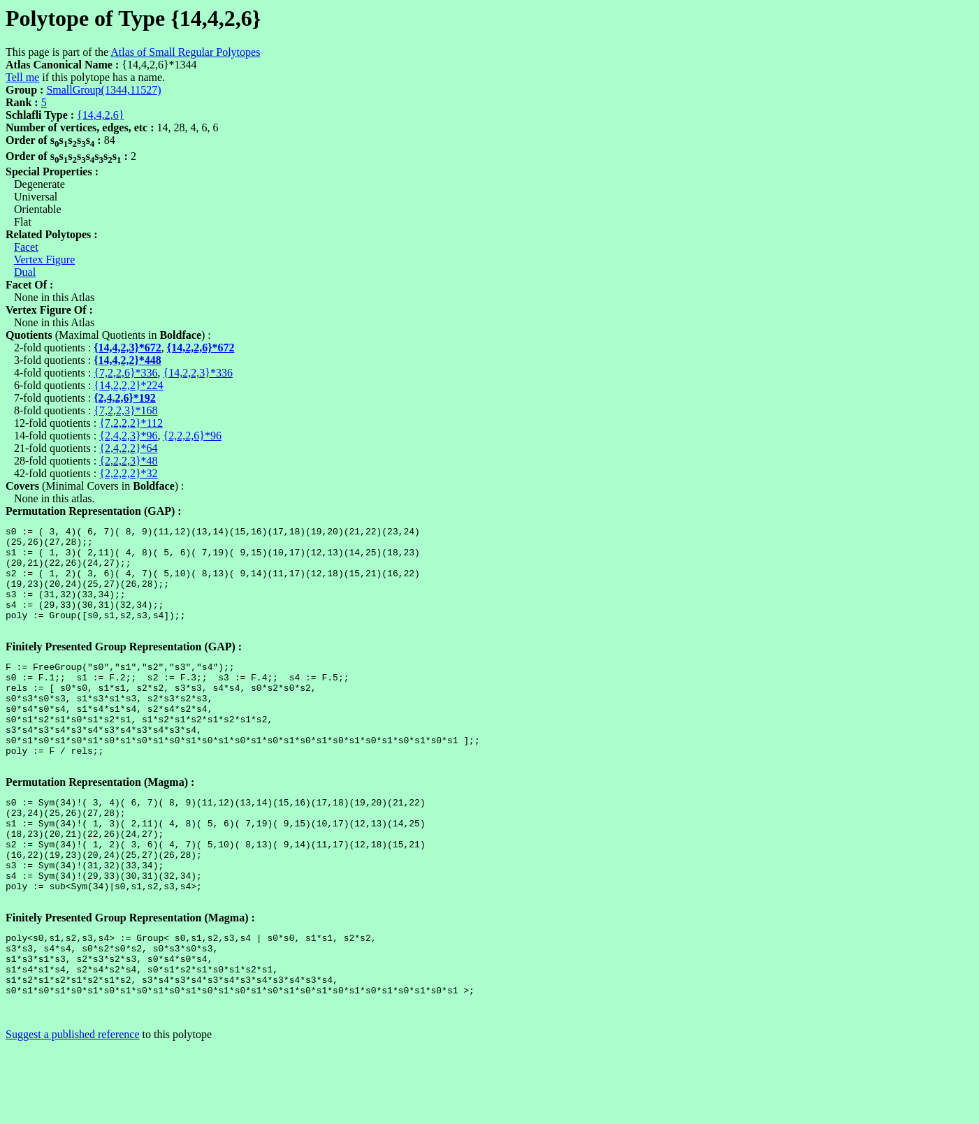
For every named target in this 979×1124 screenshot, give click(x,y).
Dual (25, 272)
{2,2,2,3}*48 (128, 461)
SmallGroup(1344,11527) (103, 90)
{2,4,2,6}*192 (125, 398)
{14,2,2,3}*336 (198, 373)
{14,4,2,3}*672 (127, 347)
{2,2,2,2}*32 (128, 473)
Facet (26, 247)
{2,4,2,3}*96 (128, 435)
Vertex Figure (44, 259)
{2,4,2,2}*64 (128, 448)
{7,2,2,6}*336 (125, 373)
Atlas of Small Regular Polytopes (185, 52)
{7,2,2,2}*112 (131, 423)
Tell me (22, 77)
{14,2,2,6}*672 (201, 347)
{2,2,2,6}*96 (193, 435)
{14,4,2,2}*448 (127, 360)
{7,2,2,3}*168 (125, 410)
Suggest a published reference (72, 1112)
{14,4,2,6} (100, 115)
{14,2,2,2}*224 (128, 385)
